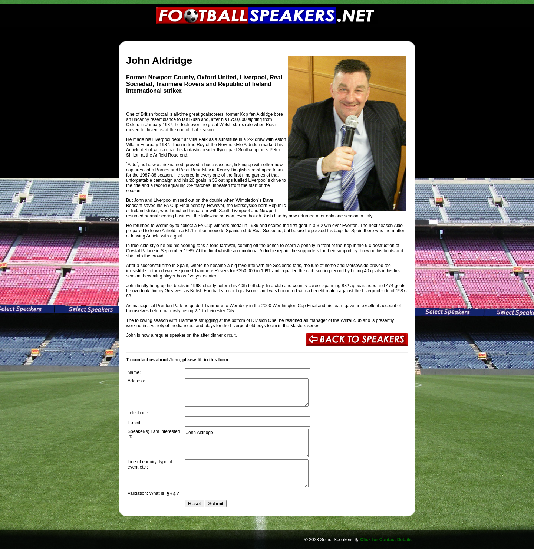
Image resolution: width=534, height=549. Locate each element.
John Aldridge (247, 443)
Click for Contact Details (386, 539)
